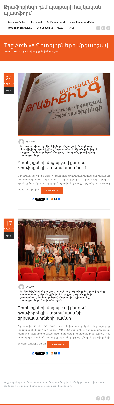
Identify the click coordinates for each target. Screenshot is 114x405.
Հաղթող (58, 152)
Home (7, 51)
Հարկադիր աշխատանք (74, 297)
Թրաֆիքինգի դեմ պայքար (56, 294)
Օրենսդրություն (56, 22)
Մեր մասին (36, 22)
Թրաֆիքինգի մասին (20, 27)
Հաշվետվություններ (82, 22)
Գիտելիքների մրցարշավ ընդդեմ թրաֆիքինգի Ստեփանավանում (52, 165)
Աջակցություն (45, 27)
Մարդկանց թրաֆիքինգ (80, 152)
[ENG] (71, 27)
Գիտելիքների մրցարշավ (61, 146)
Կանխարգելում (42, 152)
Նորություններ (16, 22)
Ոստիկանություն (51, 300)
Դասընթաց (85, 146)
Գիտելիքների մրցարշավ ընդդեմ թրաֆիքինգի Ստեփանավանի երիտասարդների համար (52, 313)
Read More (52, 190)
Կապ (60, 27)
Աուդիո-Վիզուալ (34, 146)
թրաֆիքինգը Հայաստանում (55, 149)
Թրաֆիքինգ (28, 149)
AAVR (32, 141)
